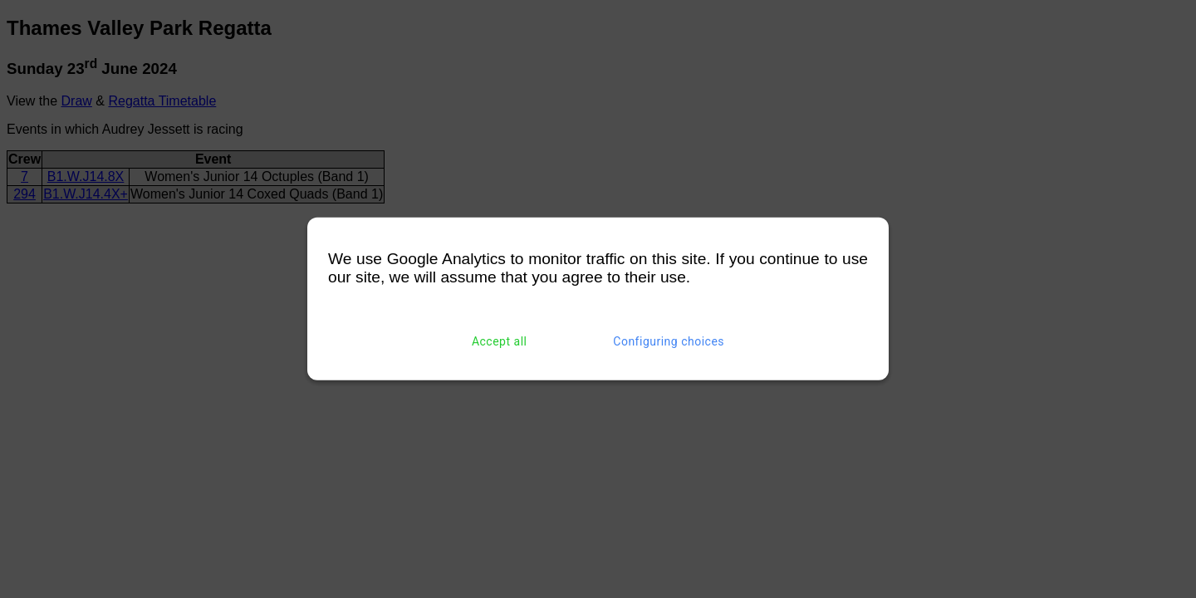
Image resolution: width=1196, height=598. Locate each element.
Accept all (499, 341)
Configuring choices (668, 341)
